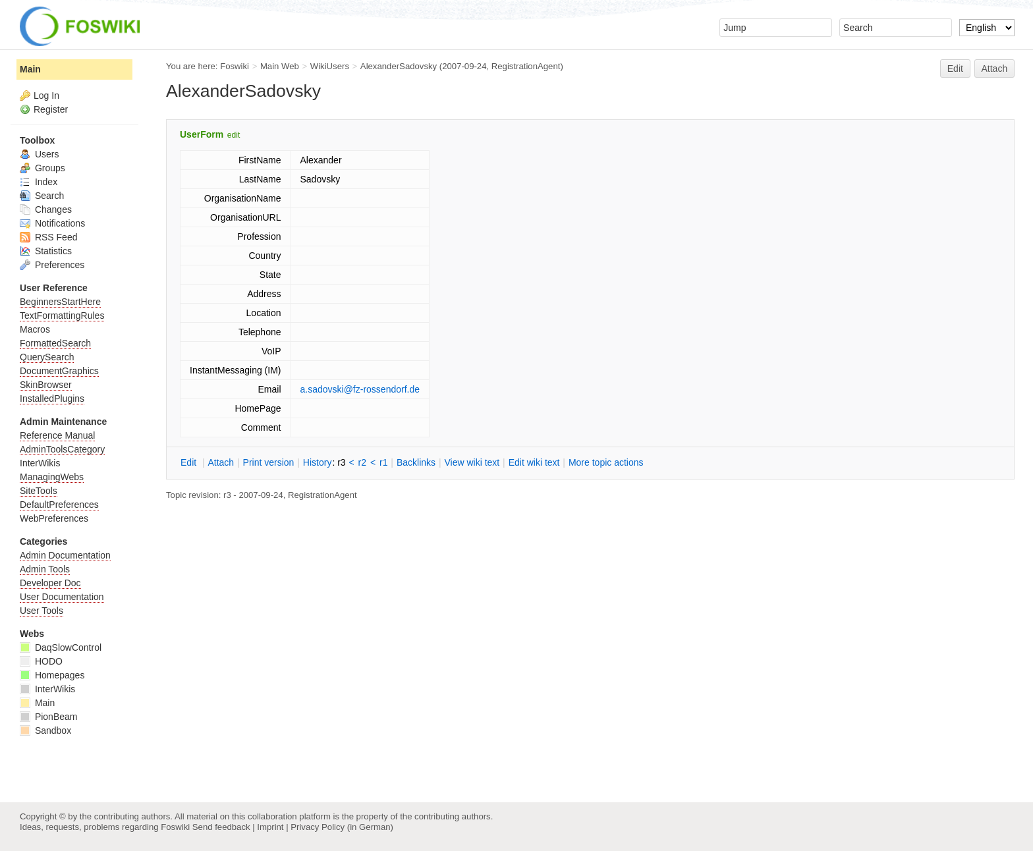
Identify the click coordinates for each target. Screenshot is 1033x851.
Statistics (46, 251)
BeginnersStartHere (60, 301)
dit (190, 462)
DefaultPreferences (59, 504)
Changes (46, 209)
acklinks (416, 462)
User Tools (41, 610)
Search (42, 195)
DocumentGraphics (59, 371)
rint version (268, 462)
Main (30, 69)
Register (51, 109)
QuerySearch (47, 357)
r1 (383, 462)
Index (38, 182)
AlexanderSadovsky (398, 66)
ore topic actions (606, 462)
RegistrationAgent (526, 66)
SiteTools (38, 490)
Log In (46, 95)
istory (317, 462)
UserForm (201, 134)
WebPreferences (54, 518)
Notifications (52, 223)
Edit (955, 68)
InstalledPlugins (52, 398)
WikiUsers (329, 66)
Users (39, 154)
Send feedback (221, 827)
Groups (42, 168)
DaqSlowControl (60, 647)
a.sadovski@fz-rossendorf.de (360, 389)
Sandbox (45, 730)
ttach (221, 462)
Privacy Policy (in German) (342, 827)
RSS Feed (48, 237)
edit (233, 135)
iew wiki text (471, 462)
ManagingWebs (52, 477)
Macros (35, 329)
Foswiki (234, 66)
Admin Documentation (65, 555)
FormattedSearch (55, 343)
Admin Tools (45, 569)
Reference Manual (57, 435)
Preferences (52, 265)
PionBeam (48, 716)
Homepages (52, 675)
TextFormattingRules (62, 315)
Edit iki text (534, 462)
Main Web (279, 66)
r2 (362, 462)
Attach (995, 68)
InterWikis (40, 463)
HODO (41, 661)
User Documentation (62, 596)
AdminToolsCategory (62, 449)
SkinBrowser (46, 384)
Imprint (270, 827)
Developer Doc (50, 583)
